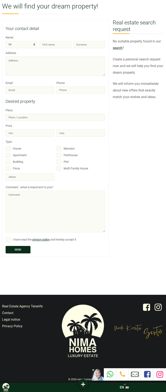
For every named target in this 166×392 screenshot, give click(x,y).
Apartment (20, 155)
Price (30, 130)
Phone (80, 87)
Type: (9, 142)
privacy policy (41, 239)
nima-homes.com (87, 379)
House (17, 148)
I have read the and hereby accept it (44, 239)
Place (55, 115)
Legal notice (11, 319)
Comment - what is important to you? (55, 209)
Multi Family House (76, 168)
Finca (16, 168)
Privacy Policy (12, 326)
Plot (66, 162)
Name (21, 42)
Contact (7, 313)
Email (30, 87)
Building (18, 162)
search (117, 48)
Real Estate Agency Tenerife (22, 306)
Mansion (69, 148)
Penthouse (71, 155)
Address (55, 63)
